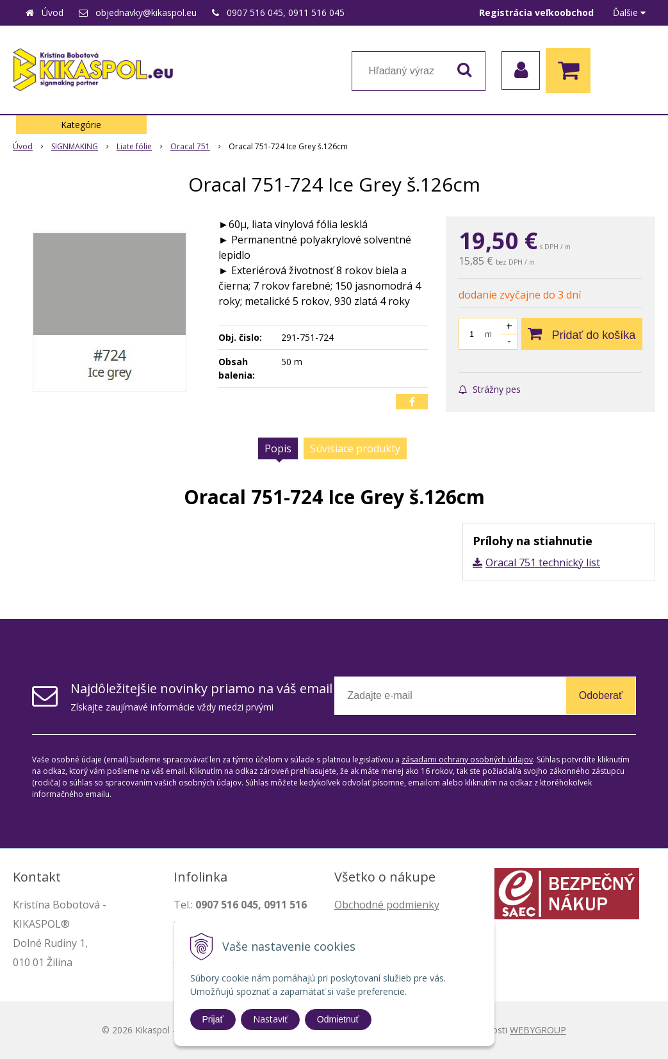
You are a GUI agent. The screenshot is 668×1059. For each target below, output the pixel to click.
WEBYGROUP (538, 1030)
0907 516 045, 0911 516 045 (286, 12)
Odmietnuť (338, 1019)
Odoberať (601, 695)
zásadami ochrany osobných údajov (467, 759)
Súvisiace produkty (355, 448)
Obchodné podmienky (386, 905)
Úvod (52, 12)
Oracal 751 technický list (542, 562)
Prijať (213, 1019)
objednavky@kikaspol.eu (146, 12)
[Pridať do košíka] (581, 334)
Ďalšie (629, 12)
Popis (278, 448)
